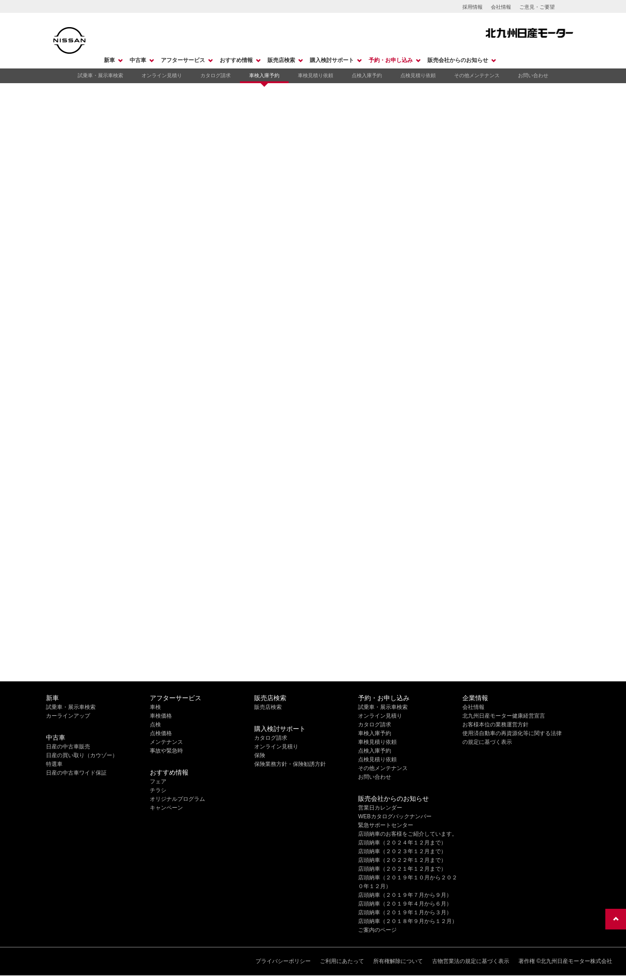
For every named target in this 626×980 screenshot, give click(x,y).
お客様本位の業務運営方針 (495, 724)
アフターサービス (183, 60)
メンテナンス (166, 742)
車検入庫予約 (264, 75)
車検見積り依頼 (315, 75)
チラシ (158, 790)
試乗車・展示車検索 (100, 75)
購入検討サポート (332, 60)
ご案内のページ (377, 930)
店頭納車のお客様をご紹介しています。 (407, 834)
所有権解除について (398, 961)
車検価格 (161, 716)
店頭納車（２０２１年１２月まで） (402, 869)
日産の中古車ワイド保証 (76, 773)
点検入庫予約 (367, 75)
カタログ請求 (215, 75)
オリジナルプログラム (177, 799)
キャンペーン (166, 807)
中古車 (138, 60)
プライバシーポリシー (283, 961)
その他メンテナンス (477, 75)
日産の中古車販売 (68, 746)
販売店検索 (281, 60)
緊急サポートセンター (385, 825)
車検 (155, 707)
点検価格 (161, 733)
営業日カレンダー (380, 807)
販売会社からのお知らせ (457, 60)
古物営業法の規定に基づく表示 (470, 961)
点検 (155, 724)
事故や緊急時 (166, 751)
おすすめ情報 (236, 60)
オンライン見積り (162, 75)
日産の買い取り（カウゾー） (82, 755)
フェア (158, 781)
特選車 (54, 764)
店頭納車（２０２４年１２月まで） (402, 842)
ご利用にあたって (342, 961)
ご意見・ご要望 (537, 7)
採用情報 (472, 7)
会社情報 (501, 7)
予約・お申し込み (391, 60)
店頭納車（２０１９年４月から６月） (405, 904)
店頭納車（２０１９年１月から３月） (405, 912)
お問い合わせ (533, 75)
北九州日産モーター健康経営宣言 (503, 716)
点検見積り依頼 (418, 75)
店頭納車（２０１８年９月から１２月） (407, 921)
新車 (109, 60)
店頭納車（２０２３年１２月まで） (402, 851)
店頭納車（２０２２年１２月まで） (402, 860)
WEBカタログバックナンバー (394, 816)
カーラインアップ (68, 716)
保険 (259, 755)
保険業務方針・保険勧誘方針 (290, 764)
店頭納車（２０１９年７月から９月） (405, 895)
